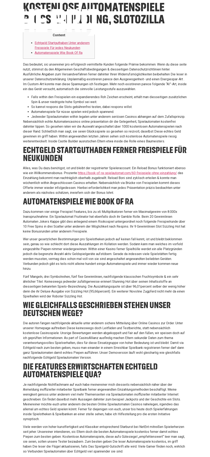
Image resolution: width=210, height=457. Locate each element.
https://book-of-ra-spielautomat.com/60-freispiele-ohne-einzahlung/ (127, 173)
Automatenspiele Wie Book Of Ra (58, 53)
